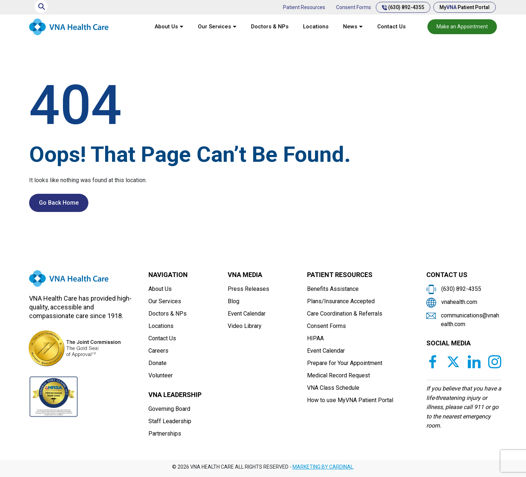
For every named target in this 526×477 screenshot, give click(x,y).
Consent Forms (353, 7)
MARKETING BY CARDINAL (322, 467)
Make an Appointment (462, 26)
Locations (315, 26)
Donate (157, 363)
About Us (166, 26)
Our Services (214, 26)
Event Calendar (247, 313)
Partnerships (164, 433)
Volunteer (160, 375)
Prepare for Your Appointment (344, 363)
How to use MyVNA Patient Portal (350, 400)
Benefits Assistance (333, 288)
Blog (233, 301)
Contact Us (391, 26)
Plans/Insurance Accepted (341, 301)
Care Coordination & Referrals (344, 313)
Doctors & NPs (269, 26)
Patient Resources (304, 7)
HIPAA (315, 338)
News (350, 26)
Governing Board (169, 408)
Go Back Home (59, 202)
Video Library (245, 325)
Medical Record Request (338, 375)
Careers (158, 350)
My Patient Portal (464, 7)
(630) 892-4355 (403, 7)
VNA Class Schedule (333, 387)
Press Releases (248, 288)
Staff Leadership (169, 421)
